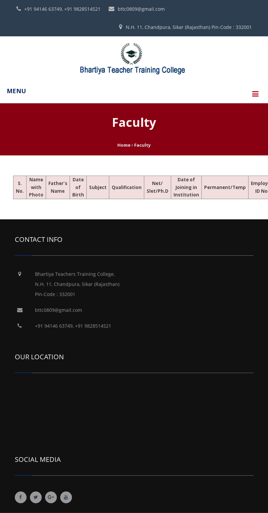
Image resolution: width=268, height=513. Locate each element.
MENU (16, 91)
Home (123, 145)
